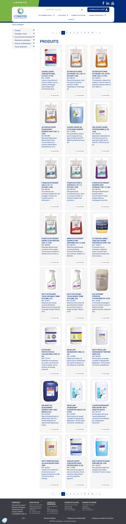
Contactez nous (17, 509)
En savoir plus (55, 95)
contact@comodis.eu (19, 514)
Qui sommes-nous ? (19, 505)
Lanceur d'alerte (17, 512)
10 (92, 33)
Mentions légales (50, 518)
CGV (23, 518)
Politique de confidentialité (76, 518)
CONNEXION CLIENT (98, 10)
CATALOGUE (62, 15)
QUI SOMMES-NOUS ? (45, 15)
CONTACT (71, 19)
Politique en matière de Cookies (102, 518)
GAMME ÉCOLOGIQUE (78, 15)
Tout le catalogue (18, 24)
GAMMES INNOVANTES (96, 15)
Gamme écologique (18, 507)
